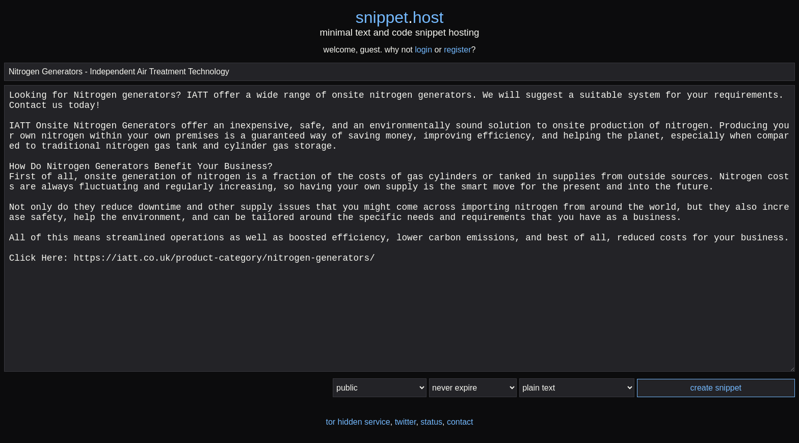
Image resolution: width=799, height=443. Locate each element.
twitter (405, 422)
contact (460, 422)
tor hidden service (358, 422)
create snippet (716, 387)
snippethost (400, 17)
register (457, 49)
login (423, 49)
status (431, 422)
